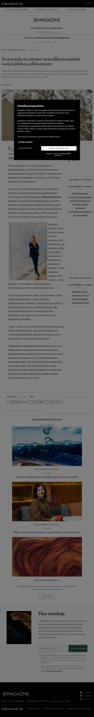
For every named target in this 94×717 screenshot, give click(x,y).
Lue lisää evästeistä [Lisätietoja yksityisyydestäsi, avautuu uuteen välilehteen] (25, 142)
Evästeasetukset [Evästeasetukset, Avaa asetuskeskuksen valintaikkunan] (26, 148)
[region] (47, 130)
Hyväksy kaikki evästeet (59, 148)
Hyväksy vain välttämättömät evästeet (58, 154)
